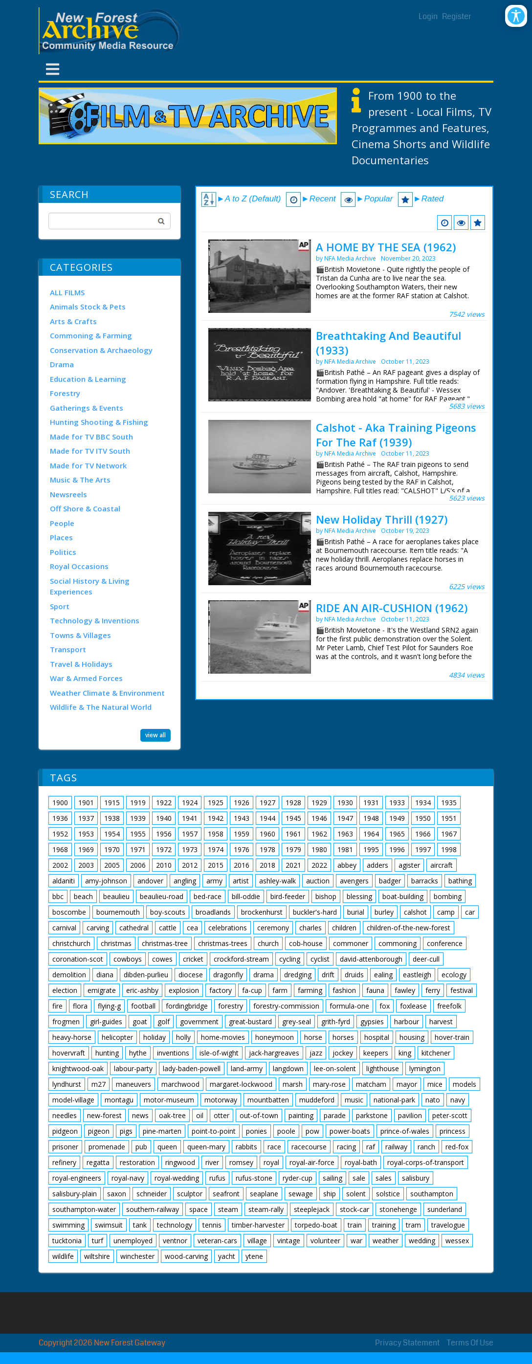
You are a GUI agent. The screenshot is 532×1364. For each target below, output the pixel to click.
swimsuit (109, 1225)
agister (409, 865)
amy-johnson (106, 880)
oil (199, 1115)
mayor (407, 1084)
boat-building (402, 896)
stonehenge (398, 1209)
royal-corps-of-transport (425, 1162)
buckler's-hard (315, 912)
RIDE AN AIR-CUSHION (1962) (391, 607)
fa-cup (252, 990)
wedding (422, 1240)
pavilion (410, 1115)
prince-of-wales (404, 1131)
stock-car (354, 1209)
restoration (137, 1162)
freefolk (449, 1006)
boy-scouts (167, 912)
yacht (226, 1256)
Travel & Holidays (81, 664)
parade (335, 1115)
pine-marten (162, 1131)
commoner (350, 943)
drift (328, 974)
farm (280, 990)
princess (453, 1131)
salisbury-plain (74, 1193)
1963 (345, 833)
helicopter (117, 1037)
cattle (168, 927)
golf (163, 1021)
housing (411, 1037)
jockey (342, 1052)
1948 (371, 818)
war (356, 1240)
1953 (86, 833)
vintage (288, 1240)
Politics (63, 552)
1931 (371, 802)
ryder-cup (297, 1178)
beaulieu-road (161, 896)
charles (310, 927)
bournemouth (118, 912)
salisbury (415, 1178)
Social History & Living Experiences (90, 586)
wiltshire (97, 1256)
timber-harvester (258, 1225)
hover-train (452, 1037)
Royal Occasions (79, 566)
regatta (98, 1162)
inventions (173, 1052)
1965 (397, 833)
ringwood (180, 1162)
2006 (138, 865)
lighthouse (382, 1068)
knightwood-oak (78, 1068)
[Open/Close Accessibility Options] (516, 15)
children (344, 927)
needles (64, 1115)
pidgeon (65, 1131)
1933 (397, 802)
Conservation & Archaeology (101, 350)
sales (384, 1178)
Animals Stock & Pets (88, 306)
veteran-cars (217, 1240)
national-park (394, 1099)
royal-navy (127, 1178)
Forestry (65, 393)
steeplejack (312, 1209)
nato (432, 1099)
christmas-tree (165, 943)
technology (174, 1225)
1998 (449, 849)
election (64, 990)
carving (98, 927)
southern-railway (152, 1209)
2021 (293, 865)
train (355, 1225)
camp (446, 912)
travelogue (448, 1225)
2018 (267, 865)
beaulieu (116, 896)
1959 (241, 833)
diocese (190, 974)
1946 (319, 818)
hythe (138, 1052)
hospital (376, 1037)
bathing (460, 880)
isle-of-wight (219, 1052)
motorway (220, 1099)
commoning (397, 943)
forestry (230, 1006)
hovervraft (68, 1052)
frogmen (66, 1021)
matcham (371, 1084)
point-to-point (214, 1131)
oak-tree (172, 1115)
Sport (59, 606)
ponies (256, 1131)
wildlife (63, 1256)
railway (396, 1146)
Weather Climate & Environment (107, 693)
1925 (215, 802)
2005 (112, 865)
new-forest (104, 1115)
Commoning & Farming (91, 335)
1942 (215, 818)
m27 (98, 1084)
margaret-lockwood (241, 1084)
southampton (431, 1193)
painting (300, 1115)
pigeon (99, 1131)
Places (61, 537)
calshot (415, 912)
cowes (162, 959)
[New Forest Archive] (112, 30)
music (354, 1099)
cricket (193, 959)
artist (241, 880)
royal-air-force (311, 1162)
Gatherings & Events (86, 408)
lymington (425, 1068)
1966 (423, 833)
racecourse (309, 1146)
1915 (112, 802)
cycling (289, 959)
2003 (86, 865)
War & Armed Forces (86, 678)
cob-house (306, 943)
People (62, 523)
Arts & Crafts (73, 321)
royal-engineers (76, 1178)
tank (140, 1225)
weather (386, 1240)
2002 (60, 865)
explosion (184, 990)
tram (413, 1225)
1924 (190, 802)
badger (390, 880)
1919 (138, 802)
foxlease (413, 1006)
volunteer (325, 1240)
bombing (448, 896)
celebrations (227, 927)
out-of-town (259, 1115)
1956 (164, 833)
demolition (69, 974)
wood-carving (186, 1256)
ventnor (175, 1240)
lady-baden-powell (192, 1068)
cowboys (127, 959)
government (199, 1021)
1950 (423, 818)
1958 (215, 833)
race (274, 1146)
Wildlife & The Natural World (101, 707)
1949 (397, 818)
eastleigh (417, 974)
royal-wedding (177, 1178)
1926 (241, 802)
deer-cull (426, 959)
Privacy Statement (407, 1342)
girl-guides (106, 1021)
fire (57, 1006)
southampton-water (84, 1209)
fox (384, 1006)
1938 (112, 818)
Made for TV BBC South (91, 436)
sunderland (444, 1209)
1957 (190, 833)
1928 (293, 802)
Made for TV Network (88, 465)
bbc (58, 896)
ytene (254, 1256)
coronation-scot (77, 959)
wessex (457, 1240)
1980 (319, 849)
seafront (226, 1193)
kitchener (435, 1052)
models (464, 1084)
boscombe (69, 912)
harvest (441, 1021)
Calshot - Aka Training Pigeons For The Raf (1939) (396, 434)
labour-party (133, 1068)
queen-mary (206, 1146)
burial (355, 912)
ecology (454, 974)
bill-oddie (246, 896)
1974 (215, 849)
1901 (86, 802)
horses (343, 1037)
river (212, 1162)
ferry (432, 990)
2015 (215, 865)
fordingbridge (187, 1006)
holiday (154, 1037)
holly (183, 1037)
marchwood (180, 1084)
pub (141, 1146)
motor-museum (169, 1099)
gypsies (372, 1021)
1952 (60, 833)
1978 (267, 849)
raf (370, 1146)
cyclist (320, 959)
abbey (346, 865)
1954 (112, 833)
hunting (107, 1052)
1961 (293, 833)
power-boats (350, 1131)
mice (435, 1084)
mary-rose (329, 1084)
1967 (449, 833)
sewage (300, 1193)
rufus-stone (254, 1178)
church (268, 943)
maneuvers (133, 1084)
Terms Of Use (470, 1342)
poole (286, 1131)
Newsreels (68, 494)
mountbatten (268, 1099)
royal (271, 1162)
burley (384, 912)
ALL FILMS (67, 292)
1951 (449, 818)
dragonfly (228, 974)
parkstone (372, 1115)
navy (457, 1099)
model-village (73, 1099)
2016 (241, 865)
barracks (424, 880)
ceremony (273, 927)
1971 (138, 849)
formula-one (349, 1006)
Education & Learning (88, 379)
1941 (190, 818)
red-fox (456, 1146)
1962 (319, 833)
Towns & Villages (80, 635)
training (384, 1225)
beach (83, 896)
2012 (190, 865)
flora (80, 1006)
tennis (212, 1225)
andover (150, 880)
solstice (388, 1193)
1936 (60, 818)
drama (263, 974)
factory (220, 990)
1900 (60, 802)
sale (359, 1178)
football (143, 1006)
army (214, 880)
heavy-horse (71, 1037)
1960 (267, 833)
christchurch (71, 943)
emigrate (102, 990)
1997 (423, 849)
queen (167, 1146)
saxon (116, 1193)
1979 (293, 849)
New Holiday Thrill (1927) (381, 519)
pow (312, 1131)
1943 (241, 818)
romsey (241, 1162)
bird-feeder (287, 896)
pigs (126, 1131)
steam (228, 1209)
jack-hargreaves (274, 1052)
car (470, 912)
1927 (267, 802)
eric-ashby (142, 990)
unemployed (133, 1240)
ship (329, 1193)
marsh (293, 1084)
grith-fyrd (335, 1021)
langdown (288, 1068)
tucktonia (67, 1240)
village (257, 1240)
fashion (344, 990)
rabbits (246, 1146)
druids (354, 974)
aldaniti (63, 880)
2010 (164, 865)
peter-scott (449, 1115)
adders (377, 865)
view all (155, 735)
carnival (64, 927)
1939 (138, 818)
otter (221, 1115)
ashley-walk (277, 880)
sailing (332, 1178)
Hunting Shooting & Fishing (99, 422)
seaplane (264, 1193)
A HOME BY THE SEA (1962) (386, 247)
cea (192, 927)
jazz (316, 1052)
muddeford (316, 1099)
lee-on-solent (335, 1068)
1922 (164, 802)
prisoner (65, 1146)
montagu (119, 1099)
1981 (345, 849)
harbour (406, 1021)
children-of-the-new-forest (408, 927)
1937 (86, 818)
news (140, 1115)
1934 (423, 802)
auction (318, 880)
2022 (319, 865)
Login (428, 16)
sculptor (189, 1193)
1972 (164, 849)
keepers (375, 1052)
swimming (68, 1225)
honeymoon (274, 1037)
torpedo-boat (316, 1225)
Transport (68, 649)
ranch (426, 1146)
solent (356, 1193)
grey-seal (296, 1021)
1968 (60, 849)
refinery (64, 1162)
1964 (371, 833)
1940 (164, 818)
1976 (241, 849)
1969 (86, 849)
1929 (319, 802)
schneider (151, 1193)
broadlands (213, 912)
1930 (345, 802)
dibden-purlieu (146, 974)
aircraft (441, 865)
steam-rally (266, 1209)
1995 (371, 849)
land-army (247, 1068)
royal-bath (361, 1162)
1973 (190, 849)
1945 (293, 818)
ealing (383, 974)
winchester (137, 1256)
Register (456, 16)
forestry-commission (286, 1006)
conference (445, 943)
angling (185, 880)
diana (104, 974)
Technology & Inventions (94, 620)
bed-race (208, 896)
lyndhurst (66, 1084)
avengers (354, 880)
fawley (405, 990)
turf (97, 1240)
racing (346, 1146)
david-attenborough (371, 959)
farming (310, 990)
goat (140, 1021)
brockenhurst (262, 912)
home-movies (223, 1037)
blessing (359, 896)
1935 (449, 802)
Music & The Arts (80, 479)
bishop (325, 896)
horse (313, 1037)
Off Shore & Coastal (85, 508)
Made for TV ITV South (90, 451)
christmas (116, 943)
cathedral (134, 927)
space (198, 1209)
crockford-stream (241, 959)
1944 (267, 818)
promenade (107, 1146)
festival (461, 990)
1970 (112, 849)
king (405, 1052)
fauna (375, 990)
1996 (397, 849)
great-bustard (250, 1021)
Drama (62, 364)
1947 (345, 818)
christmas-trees (222, 943)
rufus (217, 1178)
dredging (297, 974)
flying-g (109, 1006)
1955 (138, 833)
